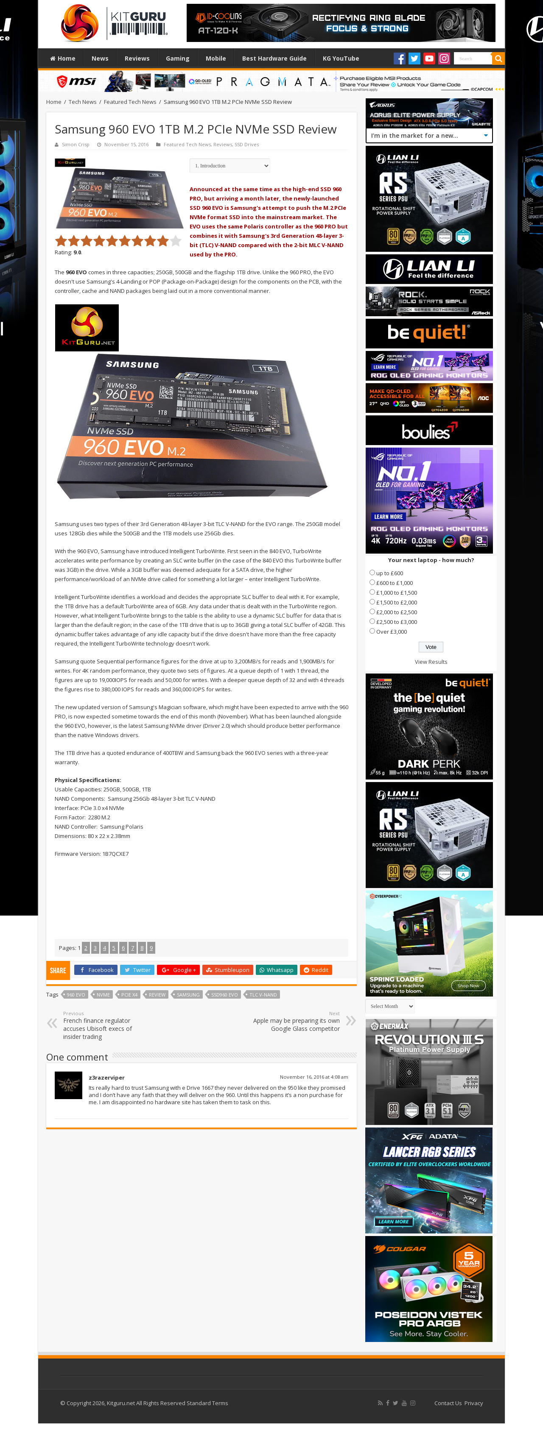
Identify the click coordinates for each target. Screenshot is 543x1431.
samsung (188, 994)
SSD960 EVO (224, 994)
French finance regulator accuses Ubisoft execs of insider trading (106, 1025)
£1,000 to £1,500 (396, 592)
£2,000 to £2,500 (396, 612)
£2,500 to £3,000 (396, 622)
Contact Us (448, 1403)
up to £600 (389, 573)
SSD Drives (247, 144)
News (100, 58)
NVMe (103, 994)
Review (157, 994)
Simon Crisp (76, 144)
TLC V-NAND (263, 994)
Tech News (83, 102)
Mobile (216, 58)
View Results (431, 661)
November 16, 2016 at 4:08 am (314, 1077)
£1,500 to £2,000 (396, 602)
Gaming (178, 58)
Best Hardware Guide (274, 58)
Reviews (137, 58)
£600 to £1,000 (394, 583)
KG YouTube (341, 58)
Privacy (474, 1403)
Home (63, 58)
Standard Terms (207, 1403)
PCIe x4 (129, 994)
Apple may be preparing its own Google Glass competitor (296, 1021)
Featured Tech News (130, 102)
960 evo (76, 994)
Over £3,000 (391, 631)
